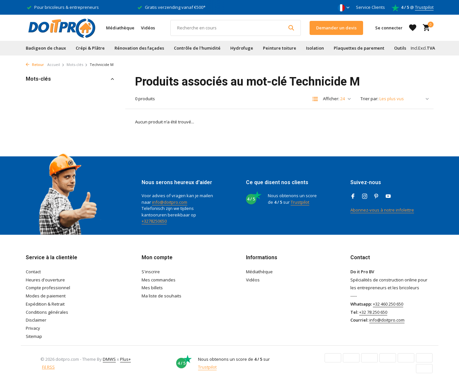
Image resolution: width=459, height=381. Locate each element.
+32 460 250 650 (388, 304)
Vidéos (148, 28)
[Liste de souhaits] (412, 27)
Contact (33, 272)
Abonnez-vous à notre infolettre (382, 210)
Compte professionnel (48, 288)
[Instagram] (364, 196)
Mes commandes (159, 280)
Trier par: (369, 99)
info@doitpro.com (169, 202)
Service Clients (370, 7)
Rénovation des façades (139, 48)
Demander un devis (336, 28)
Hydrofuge (241, 48)
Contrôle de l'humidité (197, 48)
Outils (400, 48)
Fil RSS (48, 367)
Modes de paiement (46, 296)
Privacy (33, 328)
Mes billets (152, 288)
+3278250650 (154, 221)
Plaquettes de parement (359, 48)
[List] (315, 99)
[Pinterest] (376, 196)
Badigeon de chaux (46, 48)
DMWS (109, 359)
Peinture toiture (279, 48)
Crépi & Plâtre (90, 48)
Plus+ (125, 359)
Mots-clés (77, 64)
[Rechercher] (235, 28)
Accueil (56, 64)
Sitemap (34, 336)
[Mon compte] (389, 28)
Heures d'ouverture (45, 280)
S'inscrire (151, 272)
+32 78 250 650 (373, 312)
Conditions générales (47, 312)
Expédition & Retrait (45, 304)
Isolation (315, 48)
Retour (35, 64)
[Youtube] (388, 196)
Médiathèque (120, 28)
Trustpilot (424, 7)
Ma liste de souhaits (161, 296)
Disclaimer (36, 320)
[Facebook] (353, 196)
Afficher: (331, 99)
